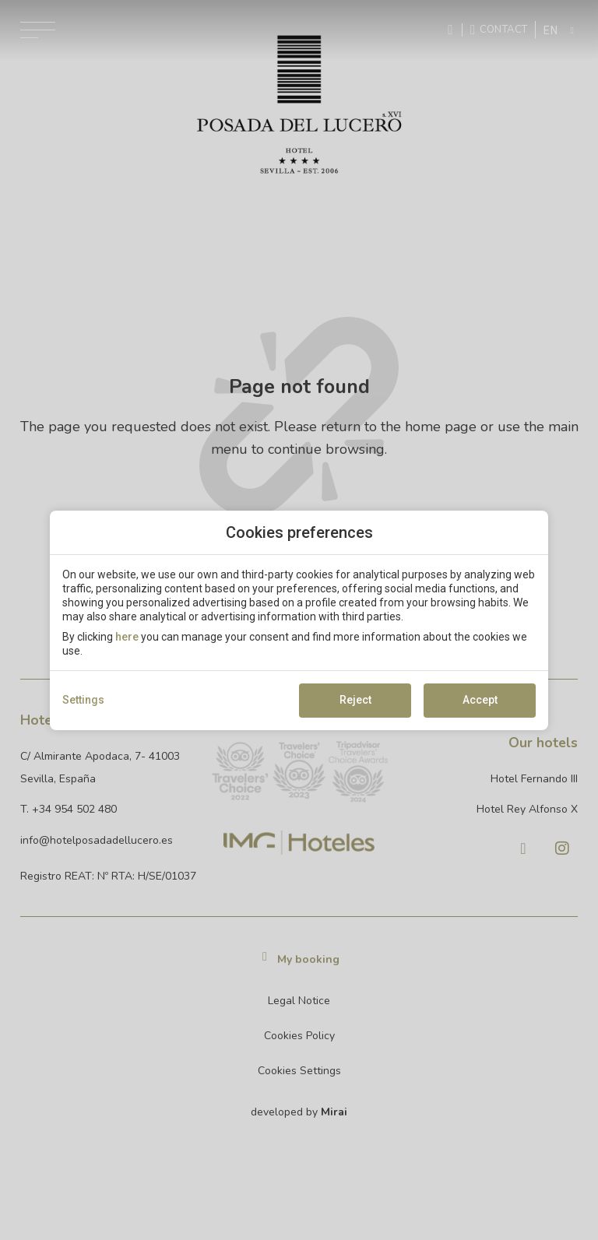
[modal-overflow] (299, 620)
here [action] (127, 637)
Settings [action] (83, 700)
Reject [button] (355, 700)
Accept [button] (480, 700)
